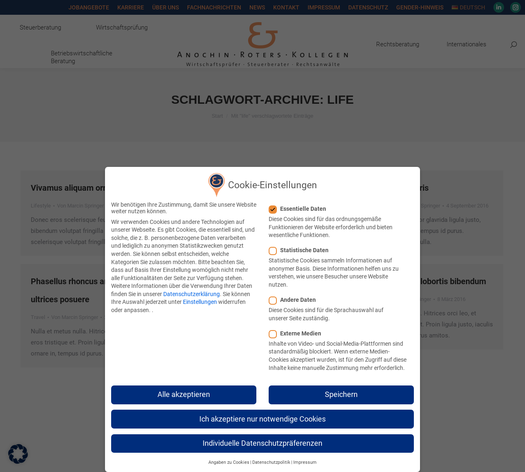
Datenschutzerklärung (191, 294)
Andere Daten (295, 299)
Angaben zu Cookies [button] (228, 462)
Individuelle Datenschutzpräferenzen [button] (262, 443)
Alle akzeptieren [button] (184, 394)
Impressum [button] (305, 462)
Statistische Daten (301, 250)
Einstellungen (200, 302)
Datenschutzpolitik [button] (271, 462)
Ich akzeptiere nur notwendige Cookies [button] (262, 419)
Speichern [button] (341, 394)
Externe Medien (297, 333)
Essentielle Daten (300, 208)
